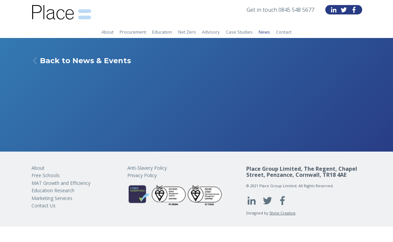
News (264, 32)
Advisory (211, 32)
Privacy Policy (142, 175)
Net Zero (187, 32)
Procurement (133, 32)
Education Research (52, 190)
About (108, 32)
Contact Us (43, 205)
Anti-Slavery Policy (147, 168)
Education (162, 32)
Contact (283, 32)
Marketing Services (51, 198)
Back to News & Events (82, 61)
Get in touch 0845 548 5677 (280, 9)
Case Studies (239, 32)
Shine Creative (282, 212)
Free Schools (45, 175)
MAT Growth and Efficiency (60, 183)
